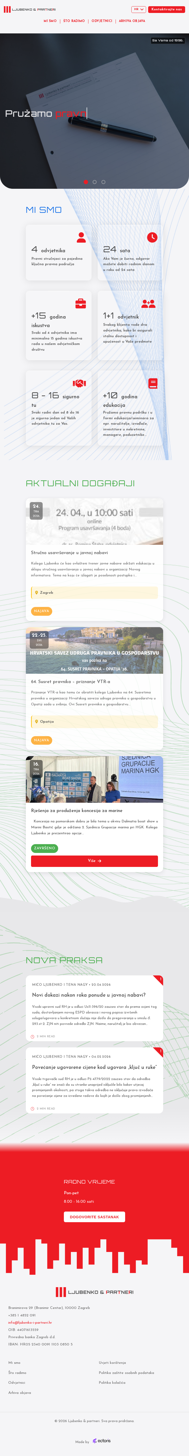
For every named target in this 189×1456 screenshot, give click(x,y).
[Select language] (138, 9)
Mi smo (14, 1363)
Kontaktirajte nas (167, 9)
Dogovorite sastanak (94, 1217)
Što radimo (17, 1373)
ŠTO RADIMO (74, 21)
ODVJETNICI (102, 21)
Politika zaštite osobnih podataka (126, 1373)
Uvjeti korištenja (112, 1363)
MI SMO (50, 21)
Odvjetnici (16, 1383)
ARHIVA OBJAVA (132, 21)
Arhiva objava (19, 1393)
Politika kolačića (112, 1383)
